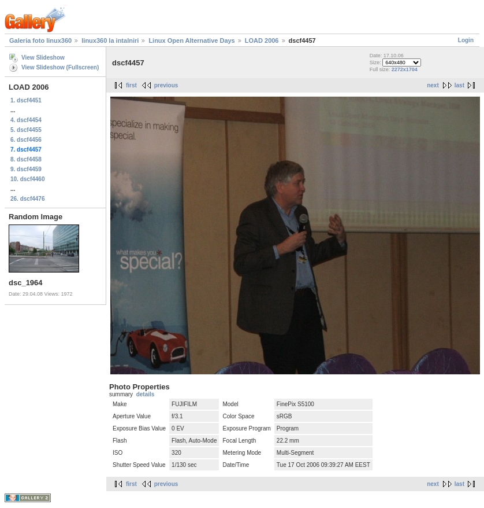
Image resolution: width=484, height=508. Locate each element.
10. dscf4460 (27, 179)
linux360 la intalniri (110, 40)
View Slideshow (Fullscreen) (60, 67)
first (131, 85)
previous (166, 85)
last (459, 85)
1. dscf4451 (26, 100)
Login (466, 40)
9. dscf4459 (26, 169)
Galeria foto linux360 (40, 40)
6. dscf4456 (26, 140)
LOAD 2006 (262, 40)
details (145, 394)
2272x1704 (405, 69)
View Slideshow (43, 57)
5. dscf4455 (26, 130)
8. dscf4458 (26, 159)
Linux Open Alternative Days (191, 40)
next (433, 85)
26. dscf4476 (27, 199)
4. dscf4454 (26, 120)
